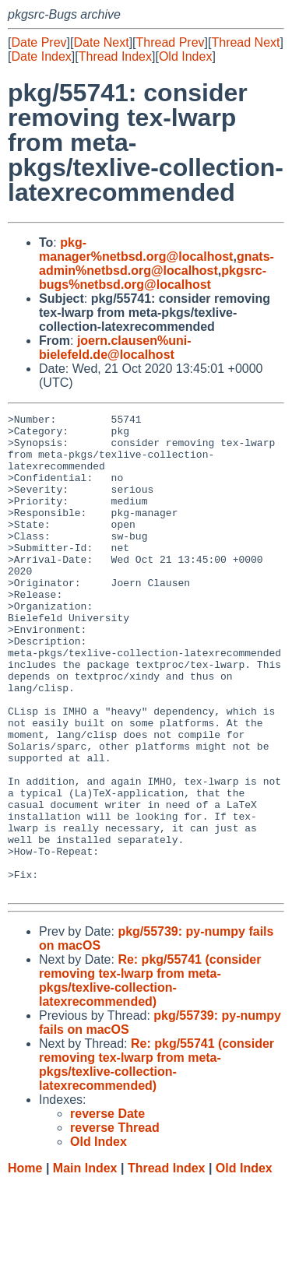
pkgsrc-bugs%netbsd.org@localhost (152, 277)
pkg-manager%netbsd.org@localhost (136, 249)
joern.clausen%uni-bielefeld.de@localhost (115, 347)
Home (25, 1263)
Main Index (85, 1263)
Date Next (100, 42)
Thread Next (245, 42)
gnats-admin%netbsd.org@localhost (156, 263)
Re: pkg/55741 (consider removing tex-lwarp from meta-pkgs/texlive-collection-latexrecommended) (150, 1076)
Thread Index (115, 56)
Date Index (41, 56)
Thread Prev (170, 42)
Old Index (185, 56)
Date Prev (38, 42)
